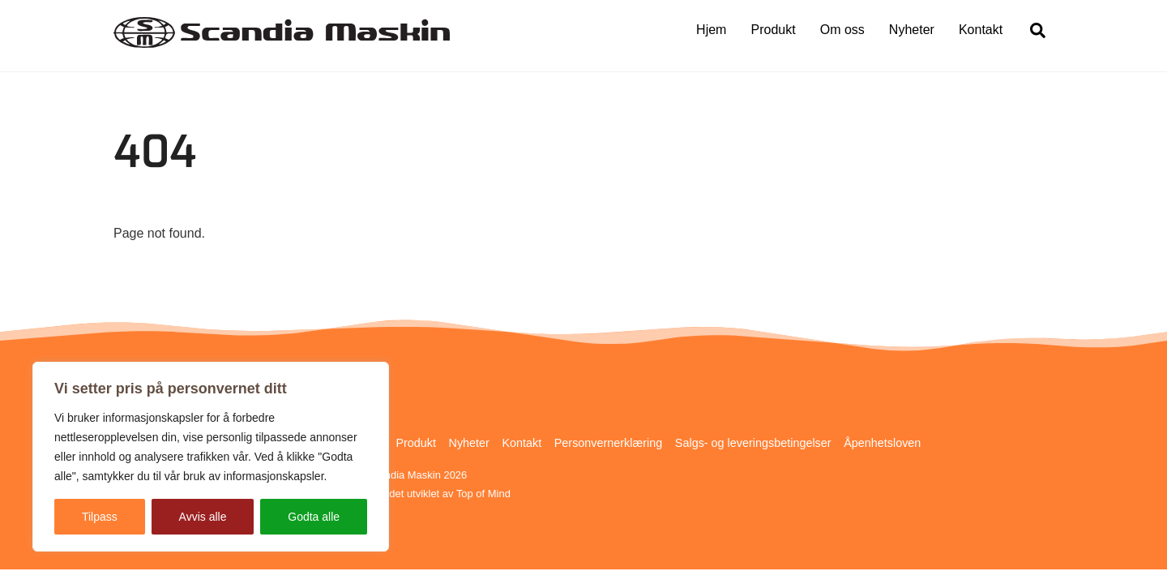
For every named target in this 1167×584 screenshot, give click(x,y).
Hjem (711, 29)
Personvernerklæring (608, 442)
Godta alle (314, 516)
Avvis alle (203, 516)
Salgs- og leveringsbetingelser (753, 442)
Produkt (773, 29)
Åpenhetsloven (882, 442)
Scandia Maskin (403, 475)
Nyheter (911, 29)
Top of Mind (483, 493)
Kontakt (980, 29)
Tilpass (100, 516)
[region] (210, 457)
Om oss (842, 29)
